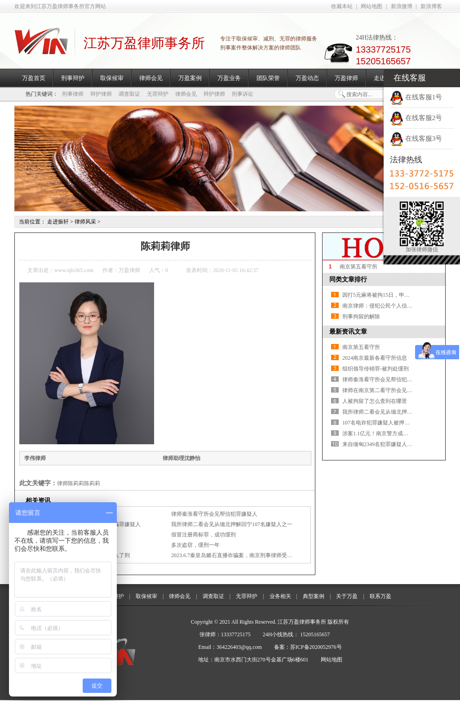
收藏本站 (342, 6)
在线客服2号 (416, 117)
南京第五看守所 (358, 266)
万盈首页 (33, 78)
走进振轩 (58, 222)
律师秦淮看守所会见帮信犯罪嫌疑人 (214, 514)
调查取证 (129, 94)
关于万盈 (347, 596)
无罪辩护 (157, 94)
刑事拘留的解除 (361, 316)
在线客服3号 (416, 138)
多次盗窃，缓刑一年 (195, 545)
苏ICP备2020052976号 (316, 647)
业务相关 (280, 596)
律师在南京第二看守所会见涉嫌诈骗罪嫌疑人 (396, 390)
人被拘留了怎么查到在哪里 (374, 401)
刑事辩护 (72, 78)
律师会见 (151, 78)
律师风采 (85, 222)
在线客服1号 (416, 97)
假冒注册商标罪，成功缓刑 (203, 534)
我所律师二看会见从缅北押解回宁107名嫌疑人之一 (231, 524)
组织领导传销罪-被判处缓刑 (375, 369)
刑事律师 (73, 94)
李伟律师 (35, 458)
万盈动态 (307, 78)
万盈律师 (346, 78)
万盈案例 (190, 78)
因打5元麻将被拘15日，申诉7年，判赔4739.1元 (398, 295)
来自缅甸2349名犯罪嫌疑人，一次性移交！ (393, 444)
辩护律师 (101, 94)
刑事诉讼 (242, 94)
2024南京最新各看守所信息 (374, 358)
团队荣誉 (268, 78)
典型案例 (313, 596)
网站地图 (371, 6)
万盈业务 (229, 78)
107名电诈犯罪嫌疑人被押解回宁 (381, 423)
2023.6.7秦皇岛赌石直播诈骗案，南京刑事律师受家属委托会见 (245, 555)
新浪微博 (401, 6)
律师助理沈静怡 (181, 458)
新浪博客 (431, 6)
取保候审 (112, 78)
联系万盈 (380, 596)
